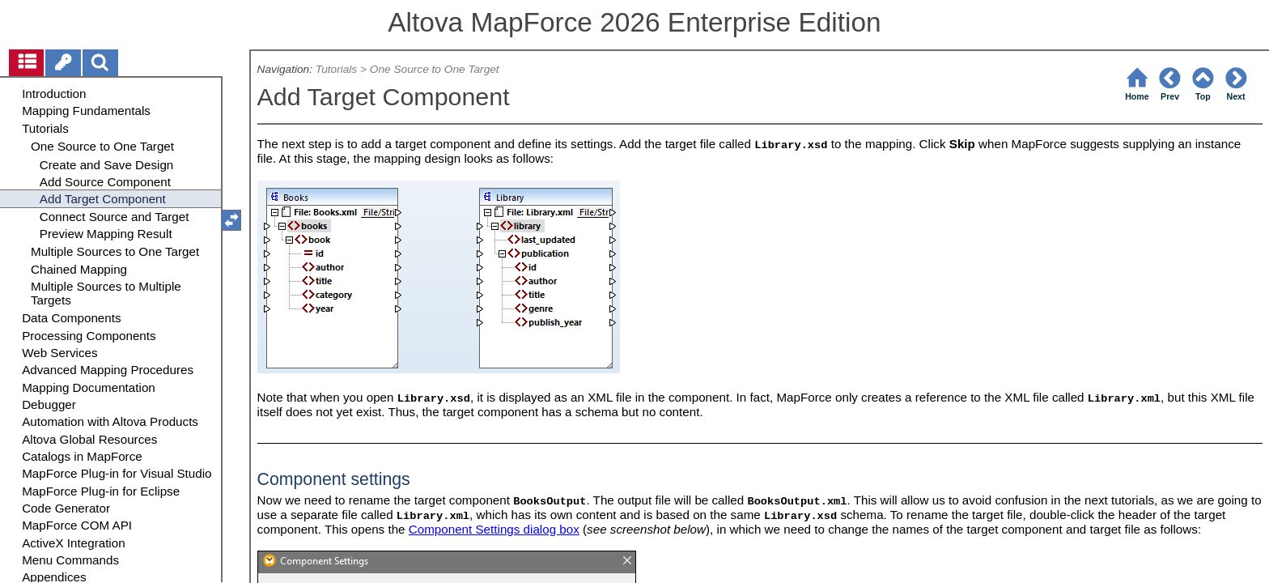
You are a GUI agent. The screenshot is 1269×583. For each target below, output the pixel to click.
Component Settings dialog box (494, 529)
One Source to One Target (434, 69)
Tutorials (336, 69)
